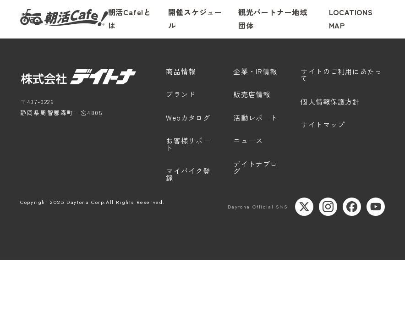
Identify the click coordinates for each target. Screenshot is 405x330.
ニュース (248, 141)
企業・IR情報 (255, 72)
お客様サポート (188, 144)
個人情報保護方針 (330, 102)
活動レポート (255, 118)
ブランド (181, 95)
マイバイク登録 (188, 174)
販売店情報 (251, 95)
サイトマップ (323, 125)
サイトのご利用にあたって (341, 75)
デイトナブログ (255, 168)
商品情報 (181, 72)
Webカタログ (188, 118)
